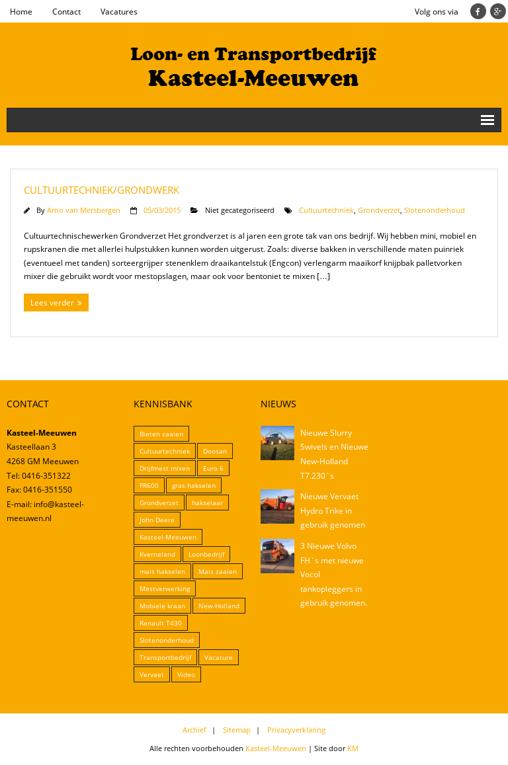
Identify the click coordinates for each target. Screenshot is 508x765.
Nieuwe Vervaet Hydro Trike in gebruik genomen (332, 510)
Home (21, 11)
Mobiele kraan (162, 605)
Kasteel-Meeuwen (168, 537)
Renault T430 (161, 622)
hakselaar (207, 502)
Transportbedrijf (165, 657)
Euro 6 (213, 468)
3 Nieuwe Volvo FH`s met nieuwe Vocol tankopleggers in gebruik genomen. (333, 574)
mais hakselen (162, 571)
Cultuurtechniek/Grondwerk (101, 189)
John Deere (157, 519)
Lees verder (52, 302)
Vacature (218, 657)
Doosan (215, 451)
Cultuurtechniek (326, 210)
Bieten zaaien (161, 433)
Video (186, 674)
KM (353, 748)
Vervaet (152, 674)
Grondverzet (379, 210)
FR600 (149, 485)
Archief (194, 730)
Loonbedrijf (206, 554)
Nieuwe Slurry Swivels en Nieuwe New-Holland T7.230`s (334, 454)
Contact (66, 11)
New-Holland (218, 605)
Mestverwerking (165, 588)
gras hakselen (194, 485)
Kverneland (157, 554)
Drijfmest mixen (165, 468)
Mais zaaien (217, 571)
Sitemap (237, 730)
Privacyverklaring (296, 730)
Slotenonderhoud (434, 210)
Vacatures (119, 11)
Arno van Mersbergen (83, 210)
